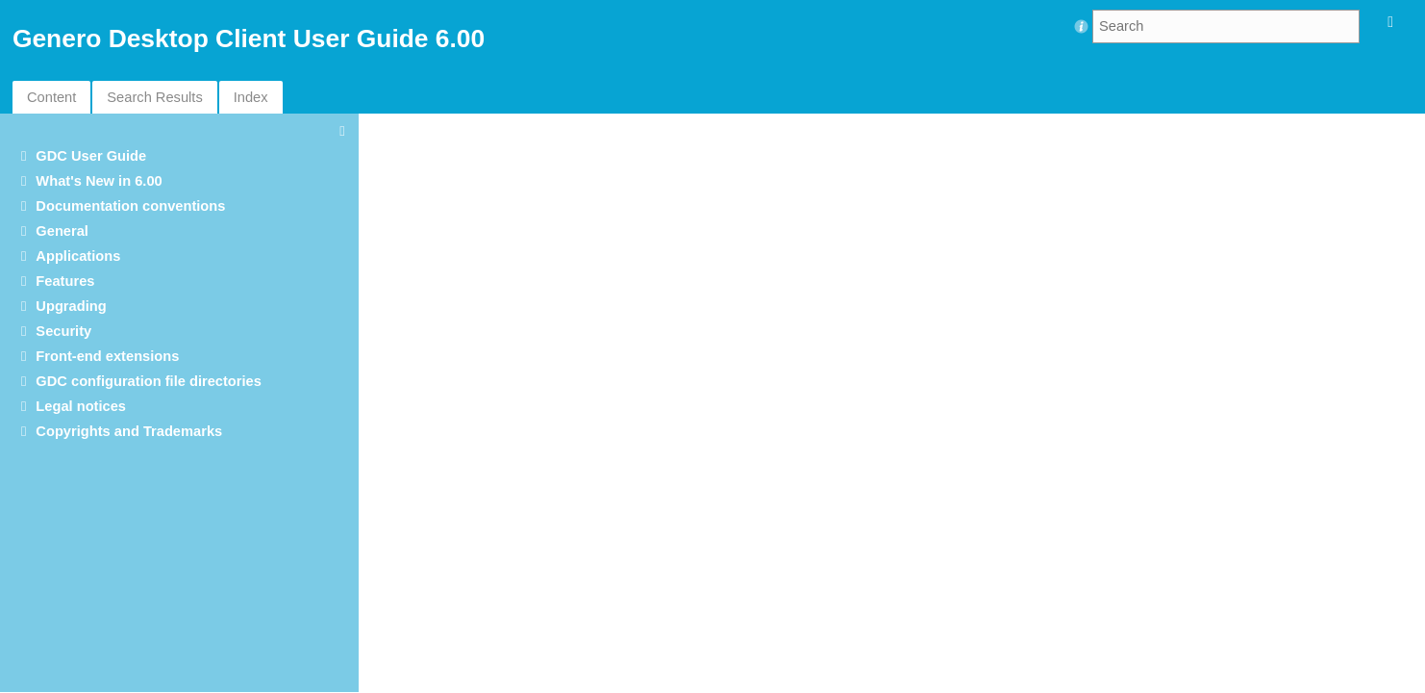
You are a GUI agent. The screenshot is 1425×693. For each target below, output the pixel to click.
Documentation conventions (130, 206)
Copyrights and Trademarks (129, 431)
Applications (78, 256)
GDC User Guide (91, 156)
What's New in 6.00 (99, 181)
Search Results (154, 97)
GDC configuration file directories (149, 381)
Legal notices (81, 406)
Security (63, 331)
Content (51, 97)
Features (65, 281)
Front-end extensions (107, 356)
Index (251, 97)
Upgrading (71, 306)
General (62, 231)
